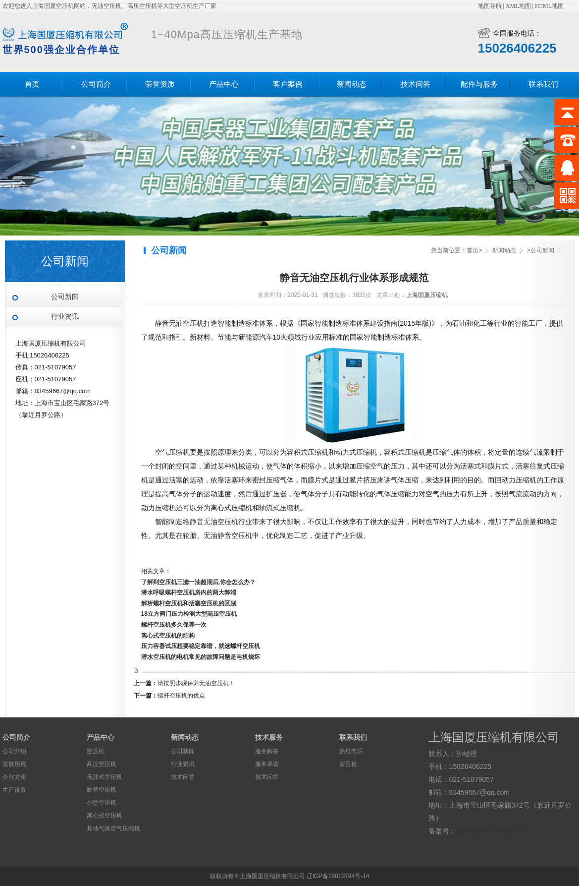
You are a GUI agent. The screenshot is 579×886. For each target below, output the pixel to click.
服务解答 (267, 751)
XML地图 (518, 5)
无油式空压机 (104, 776)
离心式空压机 (104, 815)
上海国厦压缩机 (427, 295)
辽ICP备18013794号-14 (492, 831)
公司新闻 (65, 296)
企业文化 (14, 776)
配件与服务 (479, 84)
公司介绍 (14, 751)
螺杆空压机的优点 (181, 695)
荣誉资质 (160, 84)
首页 (32, 84)
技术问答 (415, 84)
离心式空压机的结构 (168, 635)
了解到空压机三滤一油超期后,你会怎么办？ (198, 582)
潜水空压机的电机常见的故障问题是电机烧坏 (200, 656)
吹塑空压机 (101, 789)
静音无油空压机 (214, 522)
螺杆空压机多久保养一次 (174, 624)
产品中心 (224, 84)
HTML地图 (549, 5)
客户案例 (288, 84)
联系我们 (543, 84)
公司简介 (96, 84)
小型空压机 (101, 802)
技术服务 (269, 737)
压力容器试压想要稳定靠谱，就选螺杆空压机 (200, 646)
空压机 (96, 751)
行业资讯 (65, 316)
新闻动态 (352, 84)
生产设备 (14, 789)
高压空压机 (101, 764)
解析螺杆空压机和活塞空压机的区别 (188, 603)
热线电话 (351, 751)
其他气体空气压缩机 (113, 828)
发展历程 (14, 764)
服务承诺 (267, 764)
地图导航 (490, 5)
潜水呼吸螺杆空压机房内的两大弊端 (188, 592)
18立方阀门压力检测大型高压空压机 (189, 613)
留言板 (348, 764)
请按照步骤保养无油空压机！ (196, 683)
